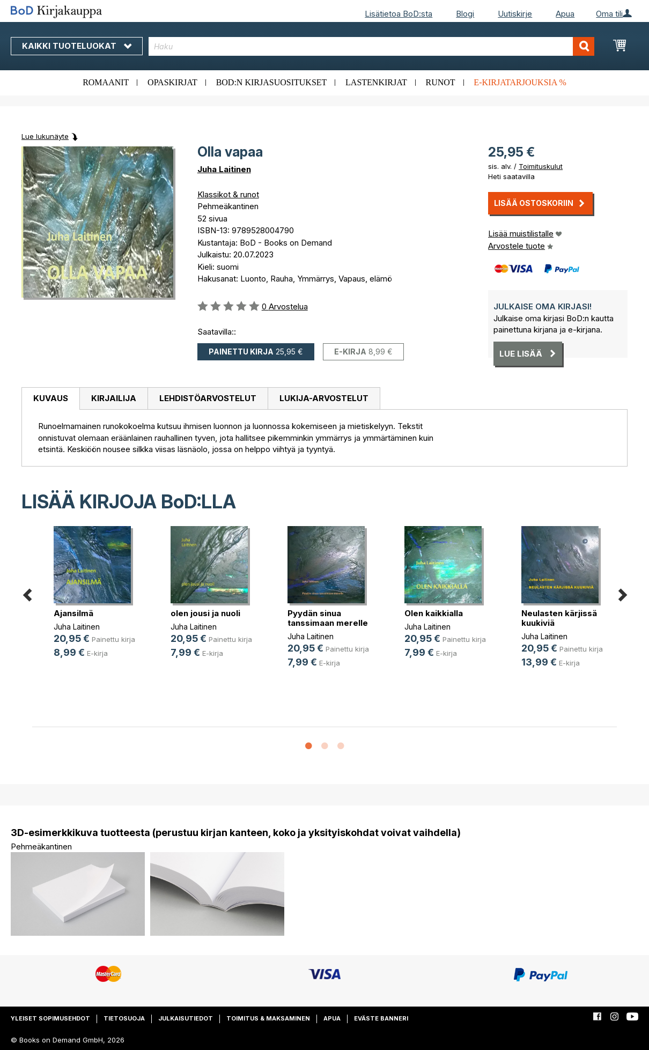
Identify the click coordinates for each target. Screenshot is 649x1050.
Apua (565, 14)
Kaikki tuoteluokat (76, 46)
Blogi (465, 14)
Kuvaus (50, 398)
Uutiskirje (515, 14)
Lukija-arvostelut (323, 398)
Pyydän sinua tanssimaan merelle (327, 618)
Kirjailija (113, 398)
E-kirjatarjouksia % (520, 82)
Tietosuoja (124, 1018)
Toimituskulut (541, 166)
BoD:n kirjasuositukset (271, 82)
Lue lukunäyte (45, 136)
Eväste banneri (381, 1018)
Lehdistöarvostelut (207, 398)
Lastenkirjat (376, 82)
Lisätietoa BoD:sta (398, 14)
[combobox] (371, 46)
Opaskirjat (172, 82)
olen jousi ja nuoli (205, 613)
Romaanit (106, 82)
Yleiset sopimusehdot (50, 1018)
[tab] (50, 399)
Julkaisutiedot (185, 1018)
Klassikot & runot (228, 194)
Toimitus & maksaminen (268, 1018)
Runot (440, 82)
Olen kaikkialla (433, 613)
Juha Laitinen (224, 169)
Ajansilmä (73, 613)
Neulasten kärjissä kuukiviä (559, 618)
